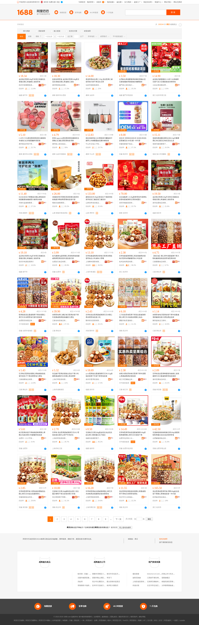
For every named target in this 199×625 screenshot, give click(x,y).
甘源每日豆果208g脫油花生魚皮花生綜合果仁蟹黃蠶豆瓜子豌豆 (99, 433)
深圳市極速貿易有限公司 (126, 203)
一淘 (82, 620)
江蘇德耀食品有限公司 (26, 379)
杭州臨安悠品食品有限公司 (160, 497)
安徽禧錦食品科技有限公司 (26, 497)
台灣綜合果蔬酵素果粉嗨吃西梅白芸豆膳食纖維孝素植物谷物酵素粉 (132, 80)
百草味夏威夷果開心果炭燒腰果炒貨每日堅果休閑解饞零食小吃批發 (132, 257)
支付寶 (149, 620)
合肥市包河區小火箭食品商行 (126, 438)
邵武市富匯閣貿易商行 (26, 85)
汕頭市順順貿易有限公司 (93, 85)
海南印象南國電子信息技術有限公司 (160, 144)
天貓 (70, 620)
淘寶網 (64, 620)
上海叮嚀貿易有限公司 (59, 379)
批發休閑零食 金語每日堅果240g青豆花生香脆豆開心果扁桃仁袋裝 (65, 80)
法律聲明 (97, 617)
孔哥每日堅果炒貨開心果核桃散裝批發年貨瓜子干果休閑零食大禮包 (32, 375)
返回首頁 (114, 527)
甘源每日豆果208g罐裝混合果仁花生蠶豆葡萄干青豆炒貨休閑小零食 (65, 492)
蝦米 (109, 620)
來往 (155, 620)
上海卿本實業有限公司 (93, 262)
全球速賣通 (56, 620)
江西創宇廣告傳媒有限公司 (157, 578)
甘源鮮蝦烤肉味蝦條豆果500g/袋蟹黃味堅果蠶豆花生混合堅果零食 (166, 433)
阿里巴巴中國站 (44, 620)
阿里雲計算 (117, 620)
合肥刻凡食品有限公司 (59, 262)
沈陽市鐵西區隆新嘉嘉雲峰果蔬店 (90, 578)
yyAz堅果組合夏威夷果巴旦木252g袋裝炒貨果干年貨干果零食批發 (99, 375)
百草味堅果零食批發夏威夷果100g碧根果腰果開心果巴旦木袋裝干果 (132, 433)
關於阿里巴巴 (124, 617)
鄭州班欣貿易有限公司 (93, 320)
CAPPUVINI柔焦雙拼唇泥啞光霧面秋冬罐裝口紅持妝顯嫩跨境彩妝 (32, 139)
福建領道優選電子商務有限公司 (93, 438)
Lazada (182, 620)
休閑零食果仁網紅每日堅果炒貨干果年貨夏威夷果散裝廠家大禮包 (65, 316)
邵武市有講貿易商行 (26, 262)
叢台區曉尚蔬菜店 (113, 582)
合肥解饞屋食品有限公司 (160, 438)
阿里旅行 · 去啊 (91, 620)
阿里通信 (133, 620)
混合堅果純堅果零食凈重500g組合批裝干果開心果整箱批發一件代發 (166, 492)
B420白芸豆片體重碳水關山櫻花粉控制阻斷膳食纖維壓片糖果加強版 (32, 198)
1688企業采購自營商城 (160, 85)
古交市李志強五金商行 (155, 585)
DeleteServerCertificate (155, 574)
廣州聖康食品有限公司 (59, 85)
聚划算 (76, 620)
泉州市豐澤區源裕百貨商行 (93, 379)
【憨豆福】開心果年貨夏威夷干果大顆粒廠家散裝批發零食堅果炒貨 (166, 257)
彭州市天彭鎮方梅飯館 (100, 585)
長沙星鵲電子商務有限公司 (59, 497)
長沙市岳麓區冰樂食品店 (101, 582)
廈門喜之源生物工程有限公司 (126, 85)
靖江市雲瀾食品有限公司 (126, 379)
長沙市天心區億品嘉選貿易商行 (126, 497)
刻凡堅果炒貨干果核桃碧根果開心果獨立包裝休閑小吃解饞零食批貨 (32, 433)
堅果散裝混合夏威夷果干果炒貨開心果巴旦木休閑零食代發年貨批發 (32, 316)
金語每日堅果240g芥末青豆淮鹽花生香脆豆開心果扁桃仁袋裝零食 (32, 80)
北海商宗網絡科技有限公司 (157, 582)
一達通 (175, 620)
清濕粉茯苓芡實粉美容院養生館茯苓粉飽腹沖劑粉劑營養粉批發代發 (65, 198)
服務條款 (105, 617)
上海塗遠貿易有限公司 (141, 582)
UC (144, 620)
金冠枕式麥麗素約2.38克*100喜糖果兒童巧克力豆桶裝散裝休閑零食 (166, 80)
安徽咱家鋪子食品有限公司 (126, 144)
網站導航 (142, 617)
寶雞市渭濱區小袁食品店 (101, 574)
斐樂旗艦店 (166, 578)
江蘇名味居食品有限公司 (59, 320)
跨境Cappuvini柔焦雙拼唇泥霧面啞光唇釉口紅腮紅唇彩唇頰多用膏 (65, 139)
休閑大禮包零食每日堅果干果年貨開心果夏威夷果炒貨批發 (132, 375)
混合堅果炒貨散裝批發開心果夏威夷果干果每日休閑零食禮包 (132, 492)
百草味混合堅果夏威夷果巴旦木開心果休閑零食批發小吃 (99, 316)
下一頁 (118, 519)
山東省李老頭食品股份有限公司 (93, 203)
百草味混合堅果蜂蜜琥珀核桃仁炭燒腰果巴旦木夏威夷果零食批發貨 (166, 375)
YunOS (125, 620)
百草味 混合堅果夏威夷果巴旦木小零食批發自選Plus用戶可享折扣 (65, 433)
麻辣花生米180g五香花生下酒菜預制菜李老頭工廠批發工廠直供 (99, 198)
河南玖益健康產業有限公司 (26, 203)
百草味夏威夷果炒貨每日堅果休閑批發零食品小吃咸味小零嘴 (99, 257)
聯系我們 (133, 617)
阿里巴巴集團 (19, 620)
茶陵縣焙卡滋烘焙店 (85, 585)
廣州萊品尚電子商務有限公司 (26, 144)
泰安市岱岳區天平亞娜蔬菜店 (117, 574)
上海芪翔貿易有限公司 (93, 497)
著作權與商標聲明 (85, 617)
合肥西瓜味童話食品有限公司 (26, 320)
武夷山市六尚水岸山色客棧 (171, 574)
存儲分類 (136, 585)
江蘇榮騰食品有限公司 (160, 262)
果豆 (136, 539)
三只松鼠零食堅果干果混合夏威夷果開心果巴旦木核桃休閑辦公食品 (132, 316)
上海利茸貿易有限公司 (59, 438)
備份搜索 (136, 574)
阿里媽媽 (102, 620)
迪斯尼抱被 (137, 578)
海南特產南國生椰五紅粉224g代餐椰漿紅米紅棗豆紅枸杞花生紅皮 (166, 139)
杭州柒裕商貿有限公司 (126, 262)
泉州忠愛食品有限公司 (160, 203)
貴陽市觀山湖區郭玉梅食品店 (103, 578)
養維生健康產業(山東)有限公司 (59, 203)
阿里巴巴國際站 (31, 620)
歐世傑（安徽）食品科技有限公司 (90, 574)
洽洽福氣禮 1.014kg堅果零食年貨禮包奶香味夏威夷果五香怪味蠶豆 (132, 198)
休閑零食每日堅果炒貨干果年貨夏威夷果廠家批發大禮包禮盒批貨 (166, 316)
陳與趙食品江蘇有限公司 (160, 320)
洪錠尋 (80, 582)
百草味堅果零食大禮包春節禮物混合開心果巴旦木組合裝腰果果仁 (32, 492)
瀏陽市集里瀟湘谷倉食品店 (126, 320)
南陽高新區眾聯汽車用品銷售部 (173, 582)
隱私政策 (113, 617)
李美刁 (109, 578)
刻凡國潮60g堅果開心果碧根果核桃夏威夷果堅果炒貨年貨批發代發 (66, 257)
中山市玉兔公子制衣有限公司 (93, 144)
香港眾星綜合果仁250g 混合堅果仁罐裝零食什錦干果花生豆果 (99, 80)
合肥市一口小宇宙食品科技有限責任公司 (26, 438)
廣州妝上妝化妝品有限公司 (59, 144)
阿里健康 (167, 620)
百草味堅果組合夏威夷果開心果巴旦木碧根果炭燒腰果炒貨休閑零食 (99, 492)
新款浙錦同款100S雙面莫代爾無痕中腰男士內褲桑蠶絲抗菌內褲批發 (99, 139)
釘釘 (160, 620)
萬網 (139, 620)
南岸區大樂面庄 (112, 585)
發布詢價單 (163, 539)
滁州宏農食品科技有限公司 (160, 379)
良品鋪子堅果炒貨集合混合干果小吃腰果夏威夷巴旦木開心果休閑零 (65, 375)
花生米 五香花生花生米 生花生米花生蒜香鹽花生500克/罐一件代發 (132, 139)
